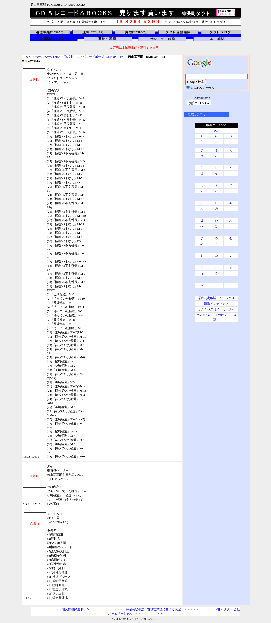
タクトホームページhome (43, 56)
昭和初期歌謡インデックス (216, 298)
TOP (216, 130)
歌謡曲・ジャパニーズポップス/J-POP (90, 56)
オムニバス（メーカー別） (216, 309)
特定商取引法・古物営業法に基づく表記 (153, 609)
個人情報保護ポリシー (77, 609)
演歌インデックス (216, 303)
